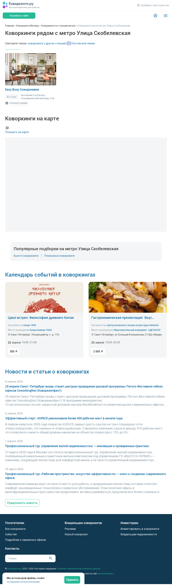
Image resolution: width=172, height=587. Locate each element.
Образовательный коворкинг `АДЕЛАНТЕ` (137, 330)
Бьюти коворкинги (26, 255)
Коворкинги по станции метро (58, 25)
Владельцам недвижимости (139, 534)
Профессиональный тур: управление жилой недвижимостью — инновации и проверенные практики (77, 446)
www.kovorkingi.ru (105, 573)
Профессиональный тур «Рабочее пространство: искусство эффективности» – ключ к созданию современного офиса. (85, 476)
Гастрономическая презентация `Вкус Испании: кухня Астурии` (121, 317)
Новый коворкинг (76, 534)
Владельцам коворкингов (83, 523)
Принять (72, 580)
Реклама (70, 528)
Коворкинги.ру (14, 568)
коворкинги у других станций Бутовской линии (61, 43)
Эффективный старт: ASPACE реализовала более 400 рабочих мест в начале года (64, 418)
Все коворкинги (15, 528)
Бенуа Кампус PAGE (41, 330)
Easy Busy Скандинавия (22, 89)
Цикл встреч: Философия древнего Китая (41, 317)
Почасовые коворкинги (59, 255)
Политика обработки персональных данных (78, 568)
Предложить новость (22, 503)
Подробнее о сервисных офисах (25, 539)
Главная (9, 25)
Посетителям (14, 523)
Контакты (12, 549)
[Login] (155, 16)
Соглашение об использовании (23, 581)
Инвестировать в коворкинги (140, 528)
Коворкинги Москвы (27, 25)
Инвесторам (129, 523)
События (11, 534)
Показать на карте (17, 130)
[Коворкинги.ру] (18, 5)
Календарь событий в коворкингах (50, 274)
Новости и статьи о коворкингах (47, 371)
